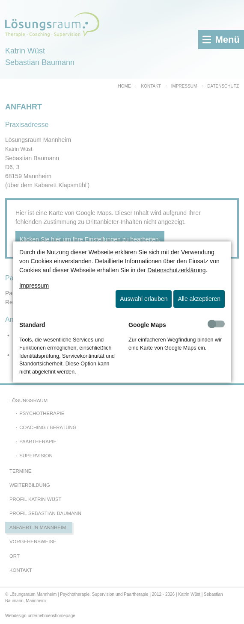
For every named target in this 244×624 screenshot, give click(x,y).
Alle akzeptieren (199, 298)
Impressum (34, 285)
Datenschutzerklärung (176, 270)
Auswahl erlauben (143, 298)
